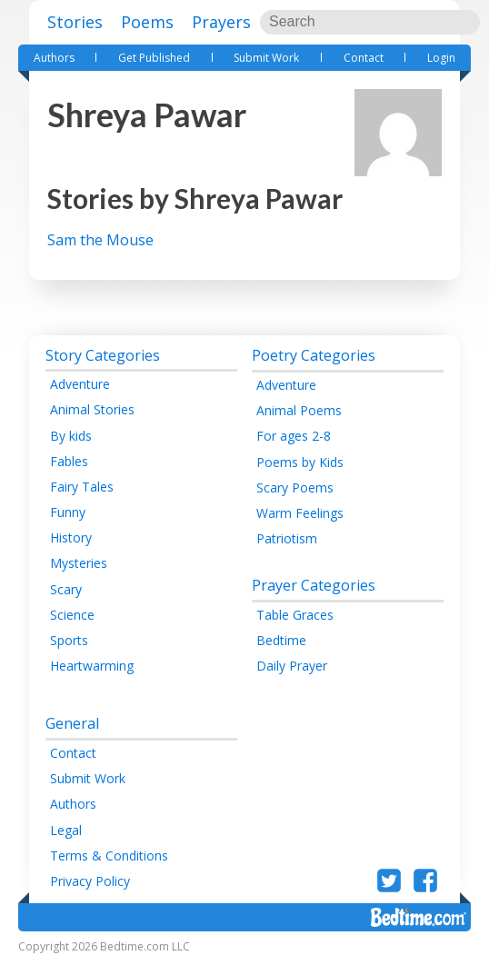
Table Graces (295, 614)
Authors (54, 57)
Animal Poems (299, 410)
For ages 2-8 (293, 435)
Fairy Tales (82, 486)
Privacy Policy (90, 881)
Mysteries (78, 563)
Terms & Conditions (109, 855)
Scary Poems (295, 487)
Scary (66, 589)
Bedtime (281, 640)
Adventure (80, 384)
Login (441, 57)
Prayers (221, 22)
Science (72, 614)
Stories (75, 22)
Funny (67, 512)
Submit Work (266, 57)
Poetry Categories (313, 355)
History (71, 537)
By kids (71, 435)
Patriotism (286, 538)
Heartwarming (92, 665)
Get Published (154, 57)
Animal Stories (92, 409)
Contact (364, 57)
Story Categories (102, 355)
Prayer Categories (313, 585)
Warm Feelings (300, 513)
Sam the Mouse (100, 240)
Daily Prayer (291, 665)
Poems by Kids (300, 462)
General (72, 723)
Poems (147, 22)
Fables (69, 461)
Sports (69, 640)
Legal (66, 830)
